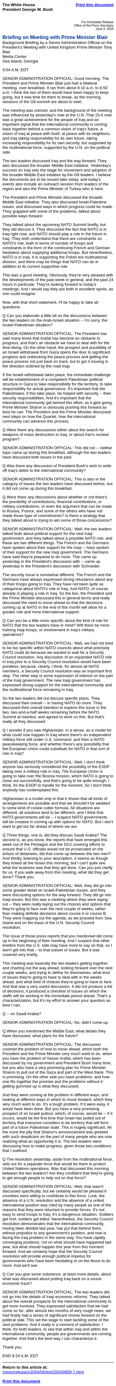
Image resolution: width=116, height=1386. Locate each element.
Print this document (95, 4)
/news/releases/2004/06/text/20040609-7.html (43, 1372)
